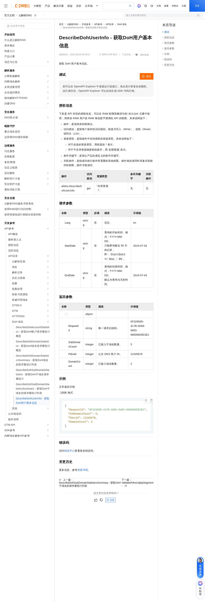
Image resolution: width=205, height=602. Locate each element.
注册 (184, 6)
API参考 (98, 24)
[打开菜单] (6, 6)
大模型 (37, 5)
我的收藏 (144, 55)
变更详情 (82, 471)
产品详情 (126, 54)
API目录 (110, 24)
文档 (159, 6)
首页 (61, 24)
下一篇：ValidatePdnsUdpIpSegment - (137, 483)
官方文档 (9, 15)
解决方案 (59, 5)
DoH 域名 (122, 24)
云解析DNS (25, 15)
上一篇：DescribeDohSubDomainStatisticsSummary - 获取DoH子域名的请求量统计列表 (90, 483)
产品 (47, 5)
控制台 (175, 6)
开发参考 (86, 24)
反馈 (110, 501)
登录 (197, 6)
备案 (166, 6)
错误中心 (69, 451)
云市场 (89, 5)
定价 (78, 5)
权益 (70, 5)
